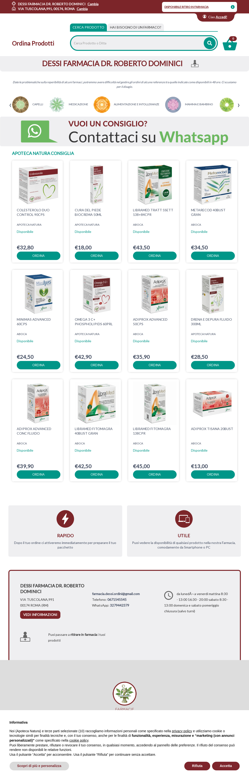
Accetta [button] (226, 766)
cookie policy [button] (78, 740)
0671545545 (117, 599)
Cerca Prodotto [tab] (88, 27)
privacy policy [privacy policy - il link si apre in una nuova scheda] (182, 731)
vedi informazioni (40, 615)
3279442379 (119, 605)
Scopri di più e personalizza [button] (39, 766)
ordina (38, 256)
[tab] (135, 27)
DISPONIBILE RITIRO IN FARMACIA (186, 7)
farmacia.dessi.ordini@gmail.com (116, 594)
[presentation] (10, 105)
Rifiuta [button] (197, 766)
